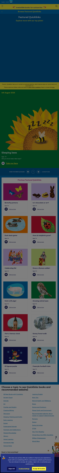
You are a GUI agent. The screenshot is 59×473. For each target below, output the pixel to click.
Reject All (12, 468)
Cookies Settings (24, 468)
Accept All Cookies (39, 468)
